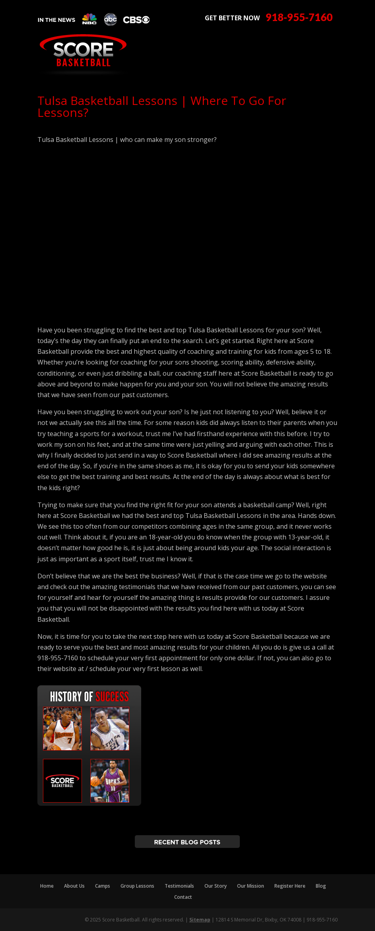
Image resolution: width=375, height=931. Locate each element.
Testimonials (179, 886)
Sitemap (199, 919)
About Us (74, 886)
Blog (321, 886)
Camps (102, 886)
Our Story (215, 886)
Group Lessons (137, 886)
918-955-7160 (299, 17)
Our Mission (250, 886)
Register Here (289, 886)
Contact (183, 897)
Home (47, 886)
